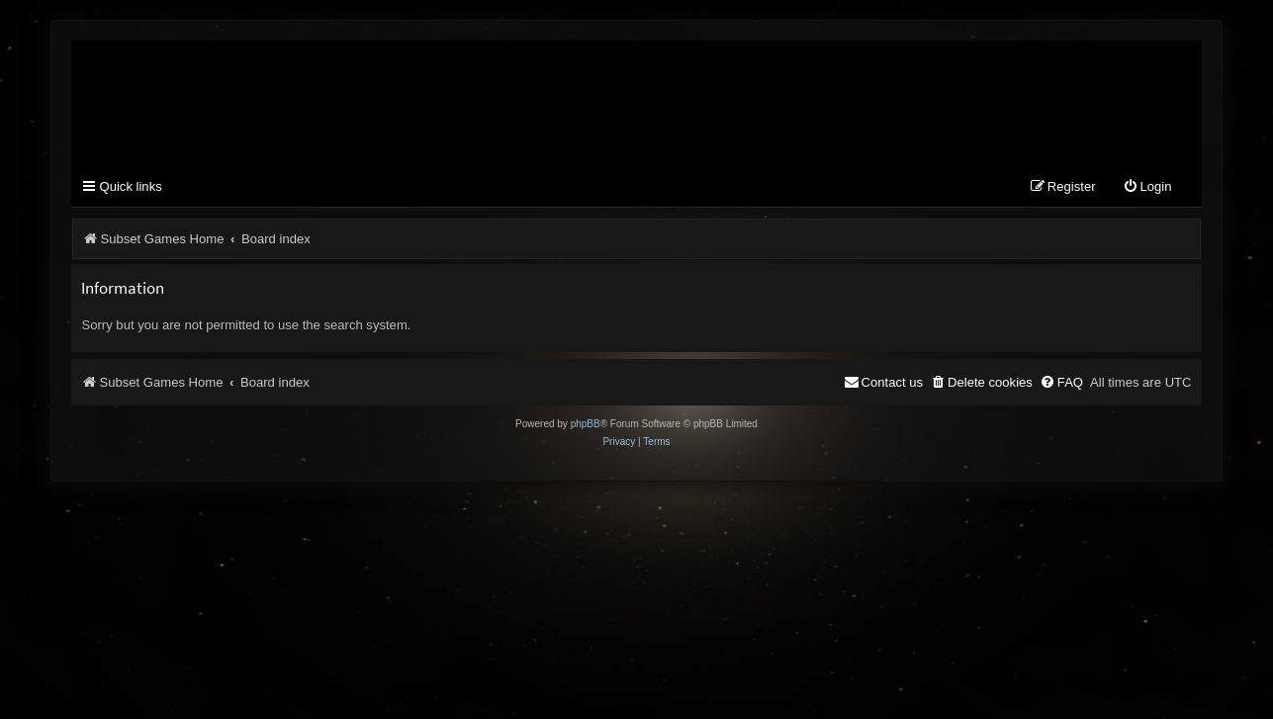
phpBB (585, 423)
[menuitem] (1147, 187)
